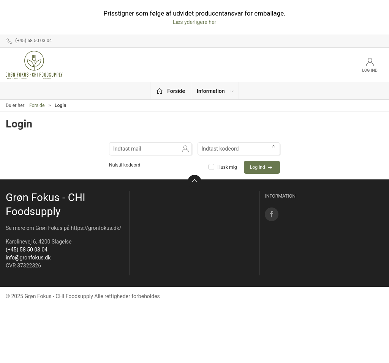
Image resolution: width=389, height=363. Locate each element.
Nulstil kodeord (124, 165)
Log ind (262, 167)
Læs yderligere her (194, 22)
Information (215, 91)
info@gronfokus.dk (28, 258)
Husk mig (223, 167)
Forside (37, 105)
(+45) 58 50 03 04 (26, 250)
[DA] (34, 65)
